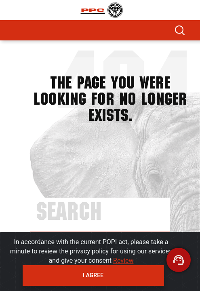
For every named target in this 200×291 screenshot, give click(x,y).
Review (123, 260)
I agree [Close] (93, 275)
